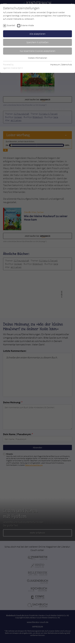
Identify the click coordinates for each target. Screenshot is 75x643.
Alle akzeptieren (37, 33)
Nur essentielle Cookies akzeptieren (37, 50)
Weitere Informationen (37, 57)
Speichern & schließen (37, 42)
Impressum (55, 64)
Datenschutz (66, 64)
